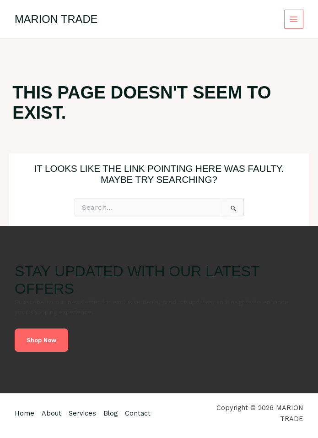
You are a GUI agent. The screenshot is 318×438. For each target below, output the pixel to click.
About (51, 413)
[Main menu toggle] (294, 19)
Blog (110, 413)
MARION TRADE (56, 19)
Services (82, 413)
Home (24, 413)
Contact (138, 413)
